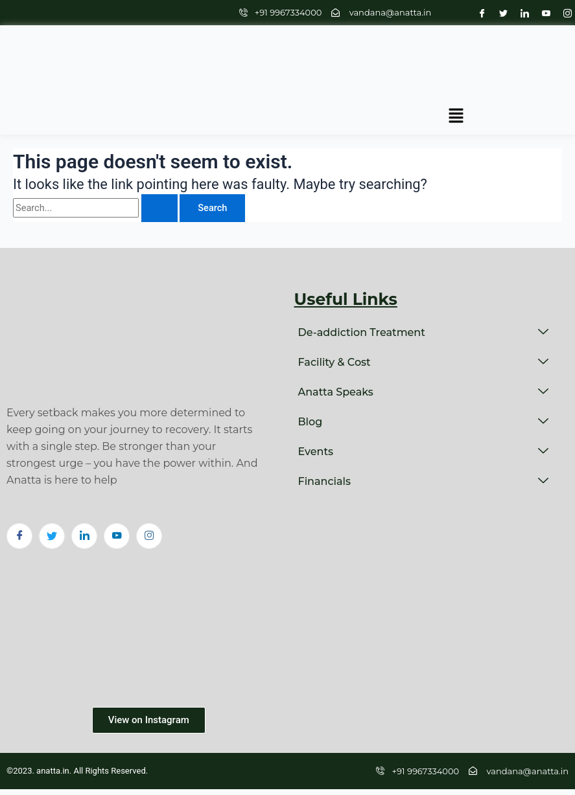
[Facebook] (479, 12)
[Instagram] (564, 12)
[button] (543, 63)
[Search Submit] (159, 174)
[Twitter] (500, 12)
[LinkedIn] (521, 12)
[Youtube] (543, 12)
